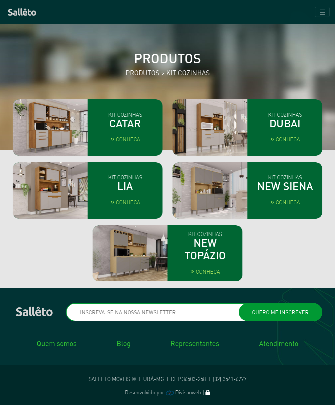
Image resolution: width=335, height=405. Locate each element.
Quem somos (57, 343)
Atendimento (278, 343)
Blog (124, 343)
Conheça (125, 139)
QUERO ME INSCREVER (280, 312)
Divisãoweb (183, 392)
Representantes (194, 343)
